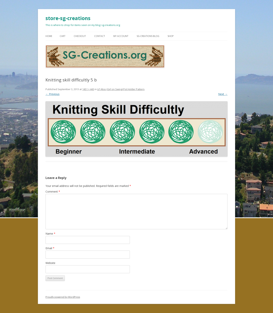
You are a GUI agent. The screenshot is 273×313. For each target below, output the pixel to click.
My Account (120, 36)
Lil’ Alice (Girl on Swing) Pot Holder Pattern (120, 89)
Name (50, 233)
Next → (223, 94)
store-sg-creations (68, 18)
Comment (53, 191)
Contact (99, 36)
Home (49, 36)
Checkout (80, 36)
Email (50, 248)
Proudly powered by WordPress (63, 297)
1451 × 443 (88, 89)
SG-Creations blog (148, 36)
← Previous (53, 94)
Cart (62, 36)
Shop (171, 36)
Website (50, 263)
